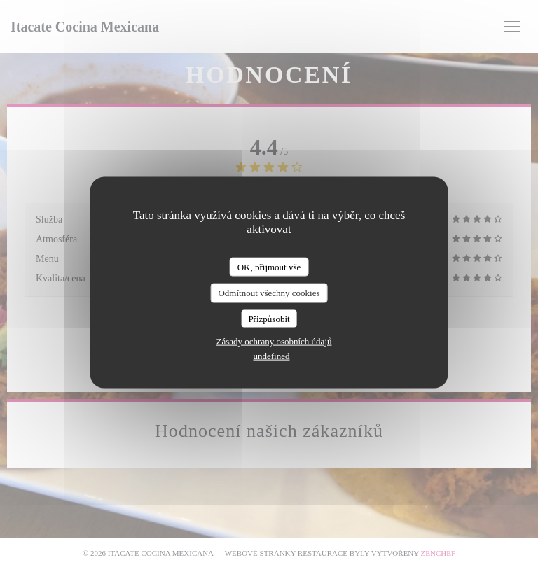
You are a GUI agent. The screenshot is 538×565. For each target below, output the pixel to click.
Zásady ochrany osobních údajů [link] (274, 341)
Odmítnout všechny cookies (268, 293)
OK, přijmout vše (269, 266)
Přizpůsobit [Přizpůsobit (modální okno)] (268, 318)
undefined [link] (272, 356)
